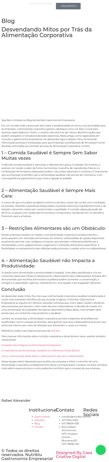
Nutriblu (56, 330)
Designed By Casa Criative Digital (74, 454)
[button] (41, 3)
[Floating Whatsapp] (101, 450)
